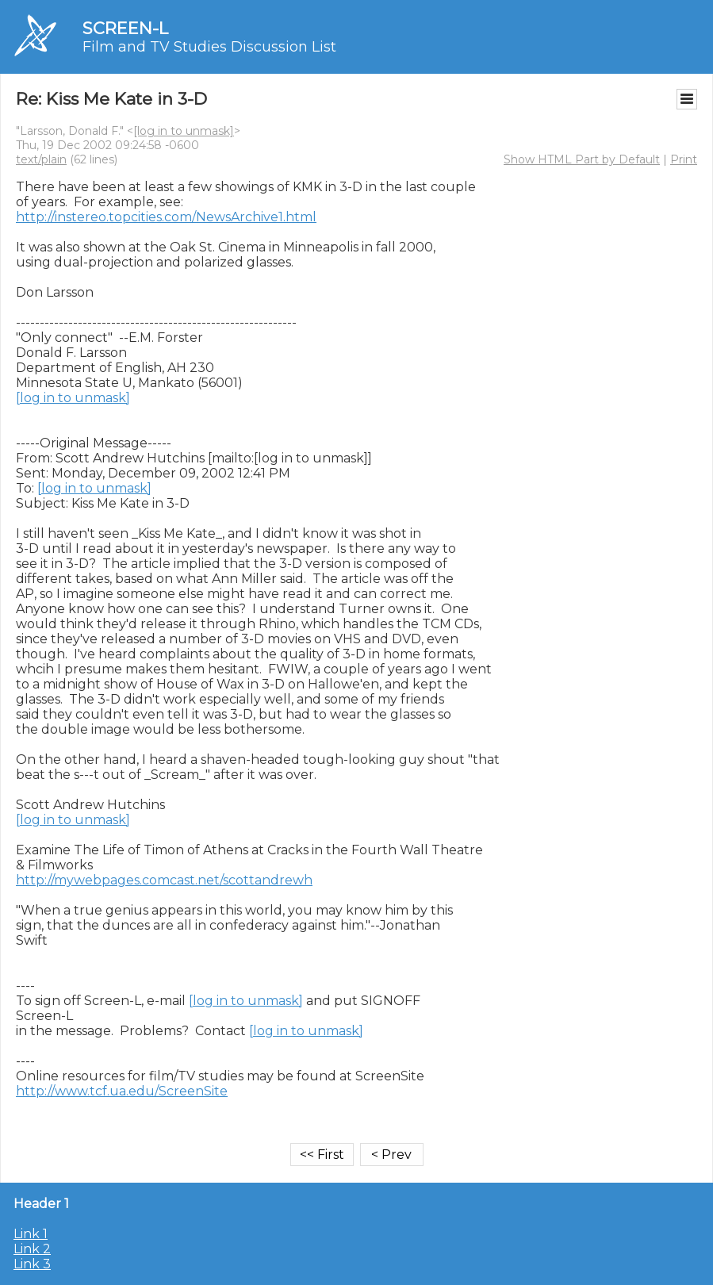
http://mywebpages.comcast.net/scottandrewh (164, 880)
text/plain (41, 159)
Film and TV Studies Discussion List (209, 47)
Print (683, 159)
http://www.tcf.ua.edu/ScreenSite (122, 1091)
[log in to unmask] (183, 131)
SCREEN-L (125, 28)
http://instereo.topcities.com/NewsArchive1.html (166, 216)
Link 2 (32, 1248)
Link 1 (30, 1233)
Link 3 (32, 1264)
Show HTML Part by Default (582, 159)
